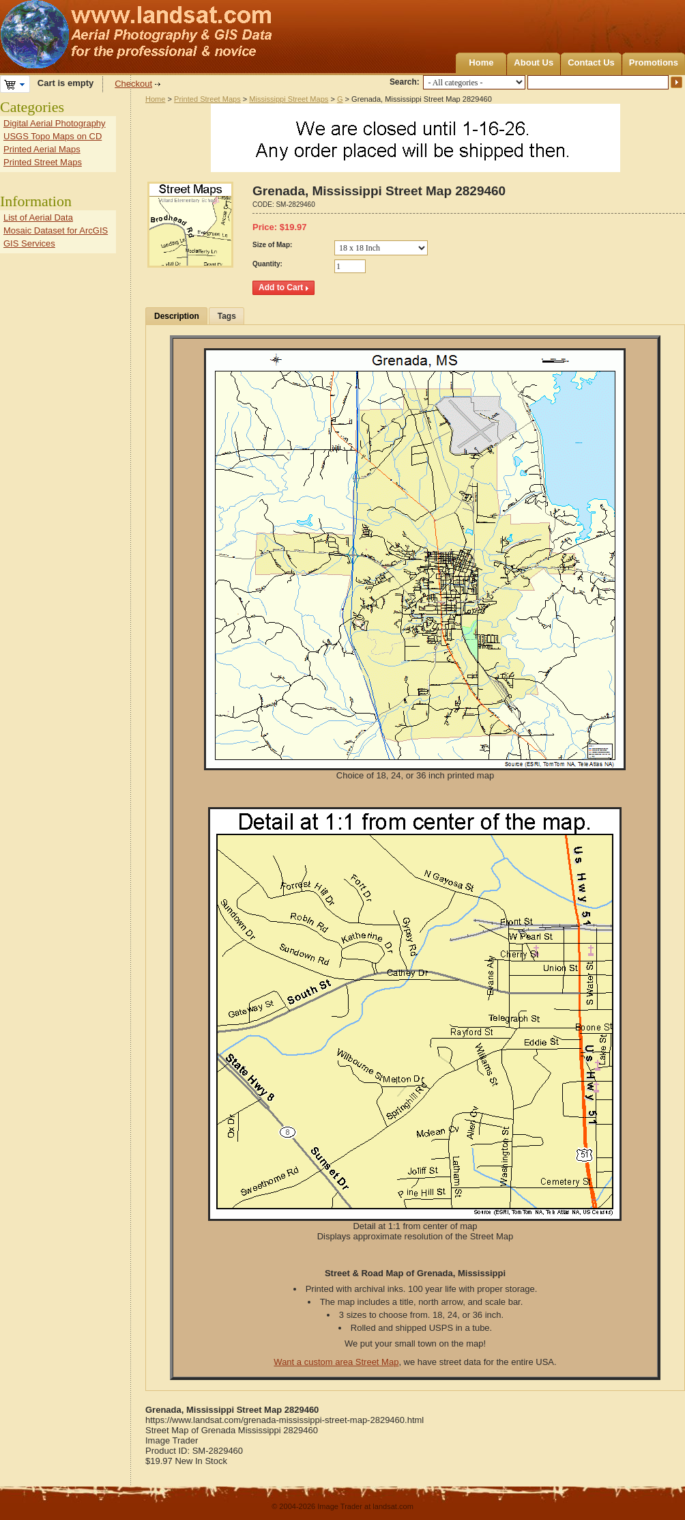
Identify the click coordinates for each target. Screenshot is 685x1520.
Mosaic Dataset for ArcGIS (55, 230)
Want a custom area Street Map (336, 1362)
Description (176, 316)
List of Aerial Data (38, 217)
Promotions (653, 62)
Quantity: (267, 264)
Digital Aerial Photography (54, 123)
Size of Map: (272, 245)
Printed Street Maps (207, 99)
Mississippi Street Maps (288, 99)
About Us (533, 62)
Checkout (133, 84)
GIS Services (29, 243)
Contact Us (591, 62)
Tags (227, 316)
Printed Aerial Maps (42, 149)
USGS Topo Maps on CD (52, 136)
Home (481, 62)
